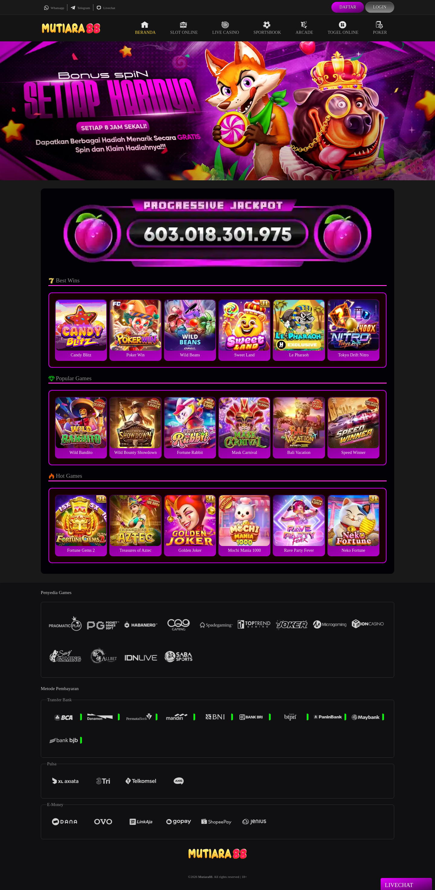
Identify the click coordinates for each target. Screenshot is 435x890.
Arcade (304, 28)
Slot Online (184, 28)
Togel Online (343, 28)
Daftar (347, 7)
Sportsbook (267, 28)
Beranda (145, 28)
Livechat (105, 8)
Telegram (80, 8)
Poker (380, 28)
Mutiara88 (205, 877)
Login (379, 7)
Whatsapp (54, 8)
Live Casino (225, 28)
